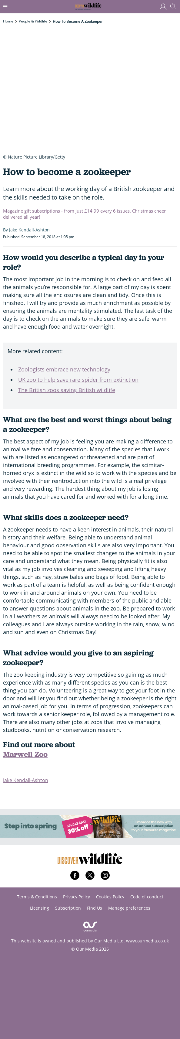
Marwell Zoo (25, 754)
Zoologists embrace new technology (64, 369)
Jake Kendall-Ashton (25, 780)
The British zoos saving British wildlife (66, 390)
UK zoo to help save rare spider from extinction (78, 379)
